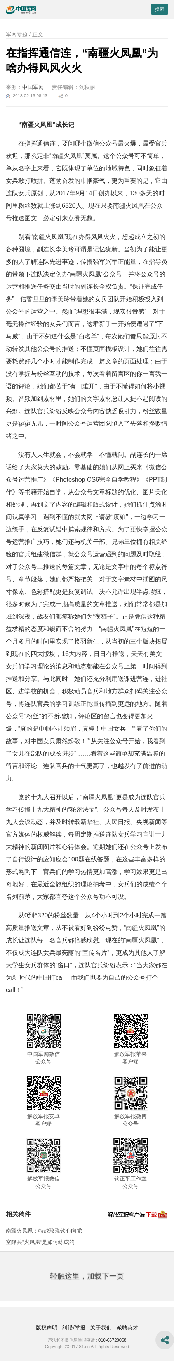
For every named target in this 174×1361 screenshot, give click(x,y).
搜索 (159, 9)
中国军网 (33, 87)
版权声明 (46, 1327)
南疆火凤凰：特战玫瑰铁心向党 (44, 1231)
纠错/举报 (73, 1327)
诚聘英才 (127, 1327)
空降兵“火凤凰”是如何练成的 (40, 1242)
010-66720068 (112, 1340)
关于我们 (101, 1327)
